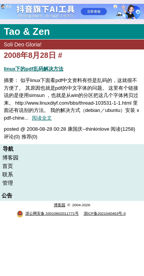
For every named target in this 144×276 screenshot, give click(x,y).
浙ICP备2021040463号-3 (105, 213)
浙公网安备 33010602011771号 (48, 213)
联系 (7, 174)
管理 (7, 183)
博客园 (10, 157)
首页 (7, 166)
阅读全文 (42, 118)
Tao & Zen (27, 31)
